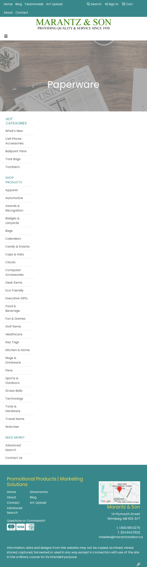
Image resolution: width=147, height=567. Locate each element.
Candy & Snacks (17, 246)
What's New (14, 131)
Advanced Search (13, 447)
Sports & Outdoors (12, 380)
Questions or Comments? (26, 520)
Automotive (14, 198)
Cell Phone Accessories (14, 141)
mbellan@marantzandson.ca (121, 537)
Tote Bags (12, 159)
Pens (9, 370)
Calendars (13, 238)
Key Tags (12, 342)
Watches (12, 427)
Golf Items (13, 326)
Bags (9, 231)
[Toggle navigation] (6, 36)
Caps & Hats (14, 254)
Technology (14, 398)
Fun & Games (15, 318)
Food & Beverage (12, 308)
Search (94, 4)
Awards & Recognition (14, 208)
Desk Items (13, 282)
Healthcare (13, 334)
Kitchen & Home (17, 350)
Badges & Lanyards (12, 220)
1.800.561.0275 (129, 528)
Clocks (10, 262)
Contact (22, 12)
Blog (18, 4)
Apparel (11, 190)
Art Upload (54, 4)
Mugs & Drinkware (13, 360)
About (8, 12)
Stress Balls (13, 390)
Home (8, 4)
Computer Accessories (14, 272)
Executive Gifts (16, 298)
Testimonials (33, 4)
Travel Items (14, 419)
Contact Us (13, 458)
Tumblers (12, 167)
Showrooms (39, 492)
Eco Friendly (14, 290)
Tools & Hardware (12, 408)
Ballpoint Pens (16, 151)
